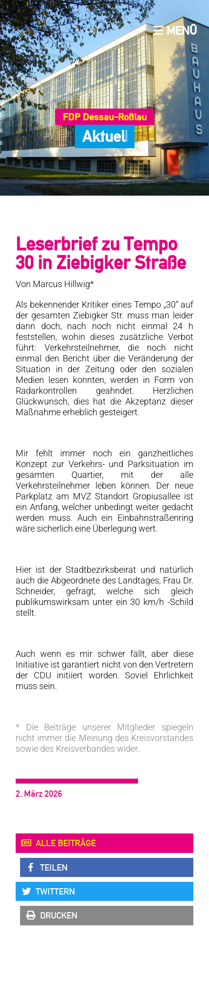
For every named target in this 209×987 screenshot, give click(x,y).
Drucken (51, 915)
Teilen (46, 867)
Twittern (48, 891)
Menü (175, 30)
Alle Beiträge (58, 843)
